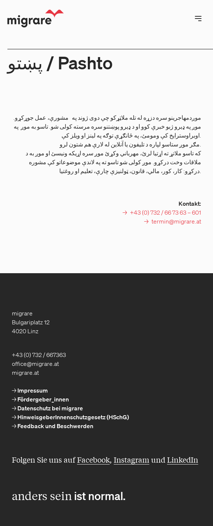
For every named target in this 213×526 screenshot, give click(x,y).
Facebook (93, 459)
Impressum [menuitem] (32, 390)
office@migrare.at (35, 363)
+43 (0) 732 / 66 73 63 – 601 (165, 212)
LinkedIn (182, 459)
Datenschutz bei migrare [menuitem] (49, 408)
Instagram (131, 459)
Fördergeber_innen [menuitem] (42, 399)
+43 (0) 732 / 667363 (39, 354)
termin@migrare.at (176, 221)
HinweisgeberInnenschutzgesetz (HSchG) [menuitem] (72, 417)
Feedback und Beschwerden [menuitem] (54, 426)
